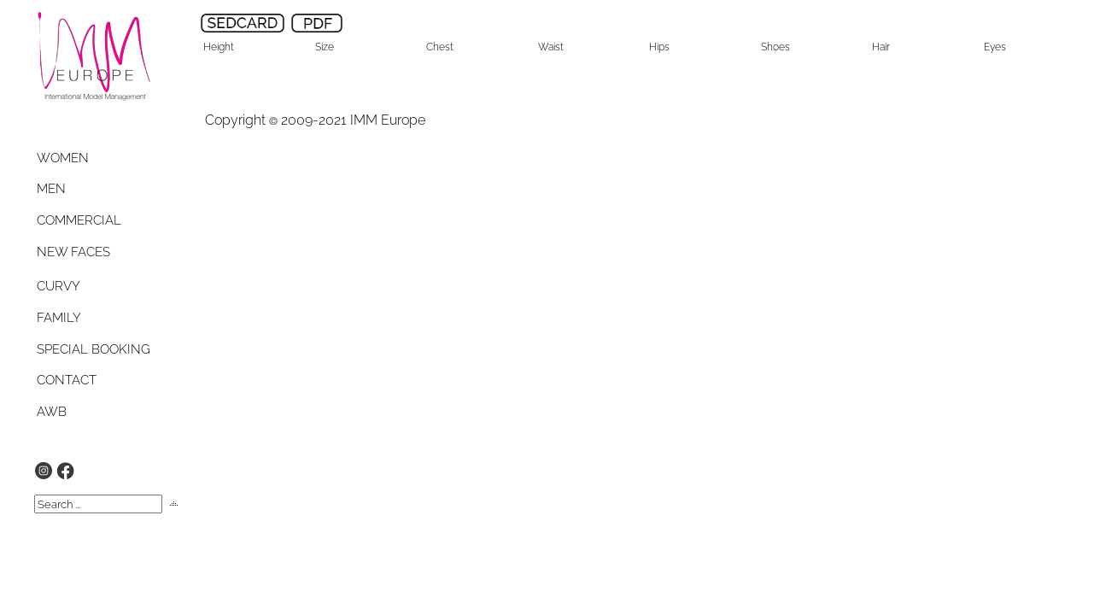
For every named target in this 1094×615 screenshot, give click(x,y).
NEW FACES (73, 252)
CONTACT (67, 380)
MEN (51, 188)
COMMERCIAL (79, 220)
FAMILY (59, 317)
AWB (52, 411)
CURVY (58, 286)
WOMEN (63, 158)
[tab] (79, 158)
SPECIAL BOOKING (93, 349)
